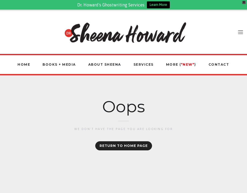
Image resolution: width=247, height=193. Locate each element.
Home (23, 64)
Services (143, 64)
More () (181, 64)
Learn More (158, 5)
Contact (219, 64)
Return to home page (124, 146)
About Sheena (104, 64)
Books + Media (59, 64)
